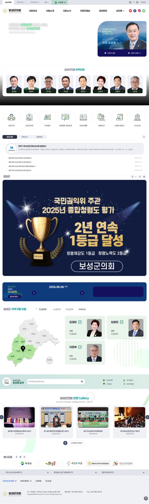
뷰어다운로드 (24, 481)
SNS (45, 2)
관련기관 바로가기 (108, 472)
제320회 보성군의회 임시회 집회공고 (20, 158)
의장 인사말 (110, 53)
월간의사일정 (14, 296)
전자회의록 (34, 2)
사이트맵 (142, 2)
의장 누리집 (133, 53)
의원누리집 (20, 2)
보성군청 (58, 2)
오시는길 (48, 481)
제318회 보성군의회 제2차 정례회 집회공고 (22, 166)
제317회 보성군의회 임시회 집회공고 (20, 170)
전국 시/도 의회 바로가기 (14, 472)
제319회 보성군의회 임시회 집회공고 (20, 162)
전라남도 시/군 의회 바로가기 (63, 472)
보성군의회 (8, 2)
